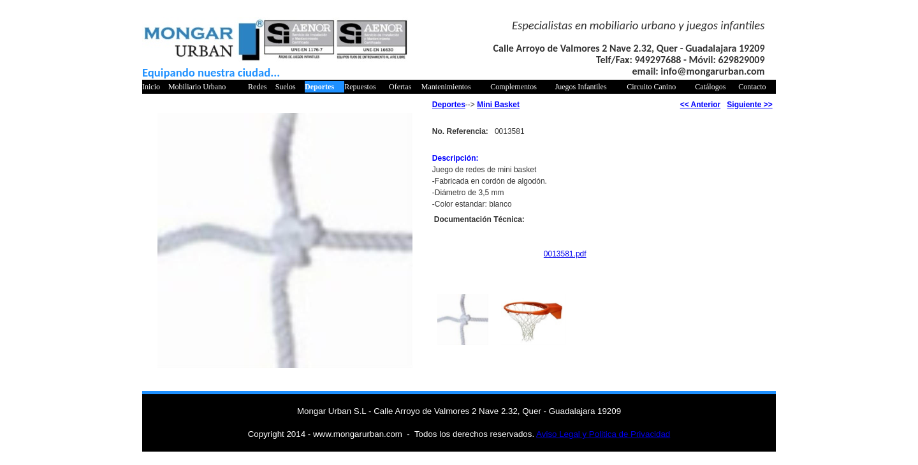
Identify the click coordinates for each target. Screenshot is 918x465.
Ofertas (400, 86)
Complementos (513, 86)
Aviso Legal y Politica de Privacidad (603, 434)
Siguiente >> (749, 104)
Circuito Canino (651, 86)
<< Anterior (700, 104)
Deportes (319, 86)
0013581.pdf (565, 253)
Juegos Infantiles (581, 86)
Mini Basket (498, 104)
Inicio (151, 86)
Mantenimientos (446, 86)
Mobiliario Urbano (197, 86)
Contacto (752, 86)
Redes (257, 86)
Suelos (285, 86)
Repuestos (359, 86)
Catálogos (710, 86)
